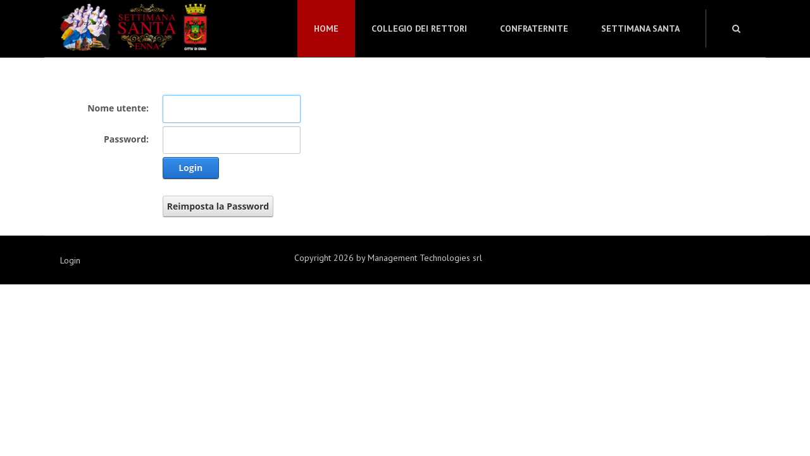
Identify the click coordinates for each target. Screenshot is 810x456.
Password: (126, 139)
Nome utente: (118, 108)
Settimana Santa (640, 28)
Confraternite (534, 28)
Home (326, 28)
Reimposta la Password (218, 206)
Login (190, 168)
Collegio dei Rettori (419, 28)
